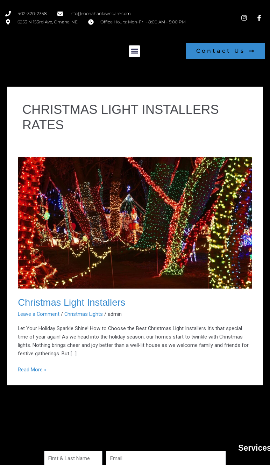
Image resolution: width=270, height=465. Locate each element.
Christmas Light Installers (71, 302)
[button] (134, 51)
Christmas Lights (83, 314)
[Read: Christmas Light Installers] (135, 222)
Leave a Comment (38, 314)
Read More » (32, 369)
